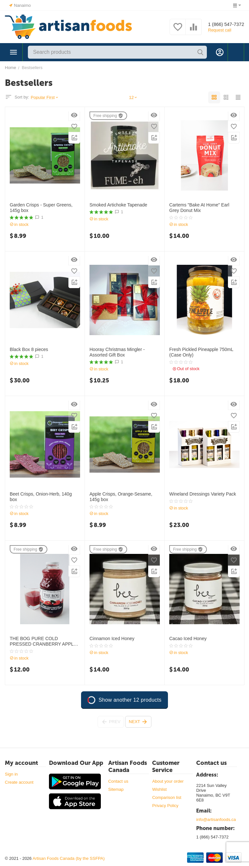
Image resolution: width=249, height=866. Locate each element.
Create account (19, 782)
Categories (13, 52)
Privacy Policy (165, 805)
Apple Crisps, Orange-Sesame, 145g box (120, 496)
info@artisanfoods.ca (216, 819)
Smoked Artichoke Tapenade (118, 204)
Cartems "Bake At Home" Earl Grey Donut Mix (199, 207)
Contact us (118, 781)
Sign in (11, 774)
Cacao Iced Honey (188, 638)
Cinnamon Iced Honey (112, 638)
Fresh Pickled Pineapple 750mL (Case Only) (201, 352)
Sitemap (116, 789)
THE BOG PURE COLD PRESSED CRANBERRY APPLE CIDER (43, 641)
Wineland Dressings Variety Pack (202, 494)
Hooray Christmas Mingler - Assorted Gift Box (117, 352)
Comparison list (166, 797)
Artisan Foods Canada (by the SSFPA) (68, 858)
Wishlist (159, 789)
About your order (168, 781)
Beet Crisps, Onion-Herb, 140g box (41, 496)
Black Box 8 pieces (29, 349)
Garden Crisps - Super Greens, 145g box (41, 207)
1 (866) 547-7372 (224, 24)
